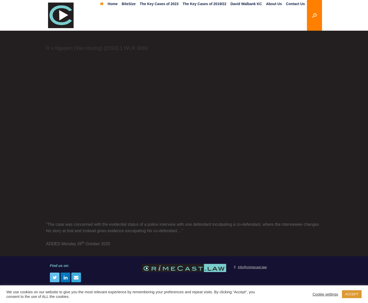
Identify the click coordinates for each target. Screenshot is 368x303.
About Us (274, 4)
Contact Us (295, 4)
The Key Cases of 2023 (159, 4)
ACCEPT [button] (352, 294)
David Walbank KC (246, 4)
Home (109, 4)
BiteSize (128, 4)
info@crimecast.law (252, 267)
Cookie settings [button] (325, 294)
